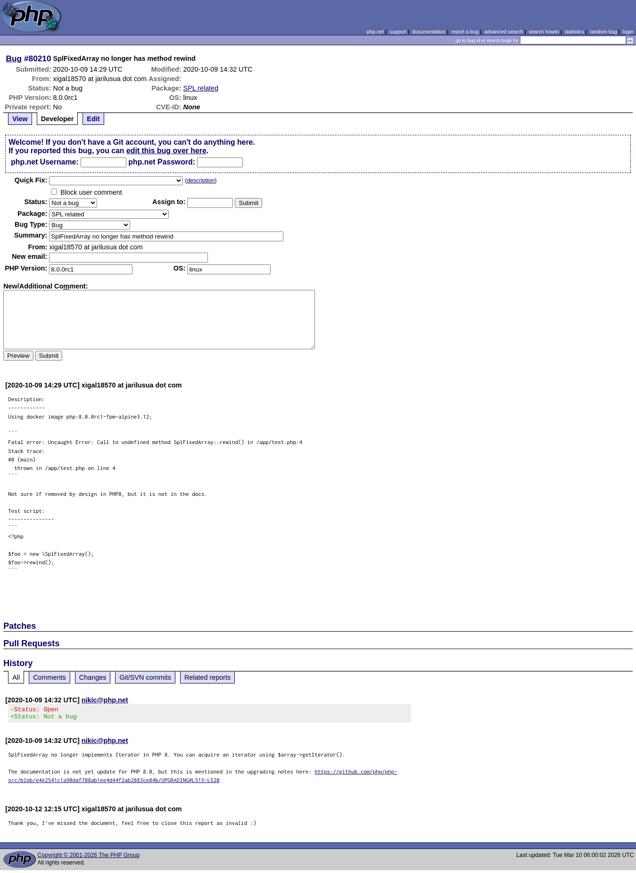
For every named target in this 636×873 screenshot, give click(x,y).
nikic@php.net (105, 700)
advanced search (503, 31)
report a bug (465, 31)
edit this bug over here (166, 151)
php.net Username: (44, 162)
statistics (574, 31)
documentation (429, 31)
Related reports (207, 677)
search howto (544, 31)
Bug (14, 58)
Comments (49, 677)
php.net (375, 31)
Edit (93, 119)
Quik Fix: (31, 180)
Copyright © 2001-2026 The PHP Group (88, 858)
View (20, 119)
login (628, 31)
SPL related (201, 88)
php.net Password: (161, 162)
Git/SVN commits (145, 677)
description (201, 180)
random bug (603, 31)
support (397, 31)
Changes (93, 677)
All (16, 677)
